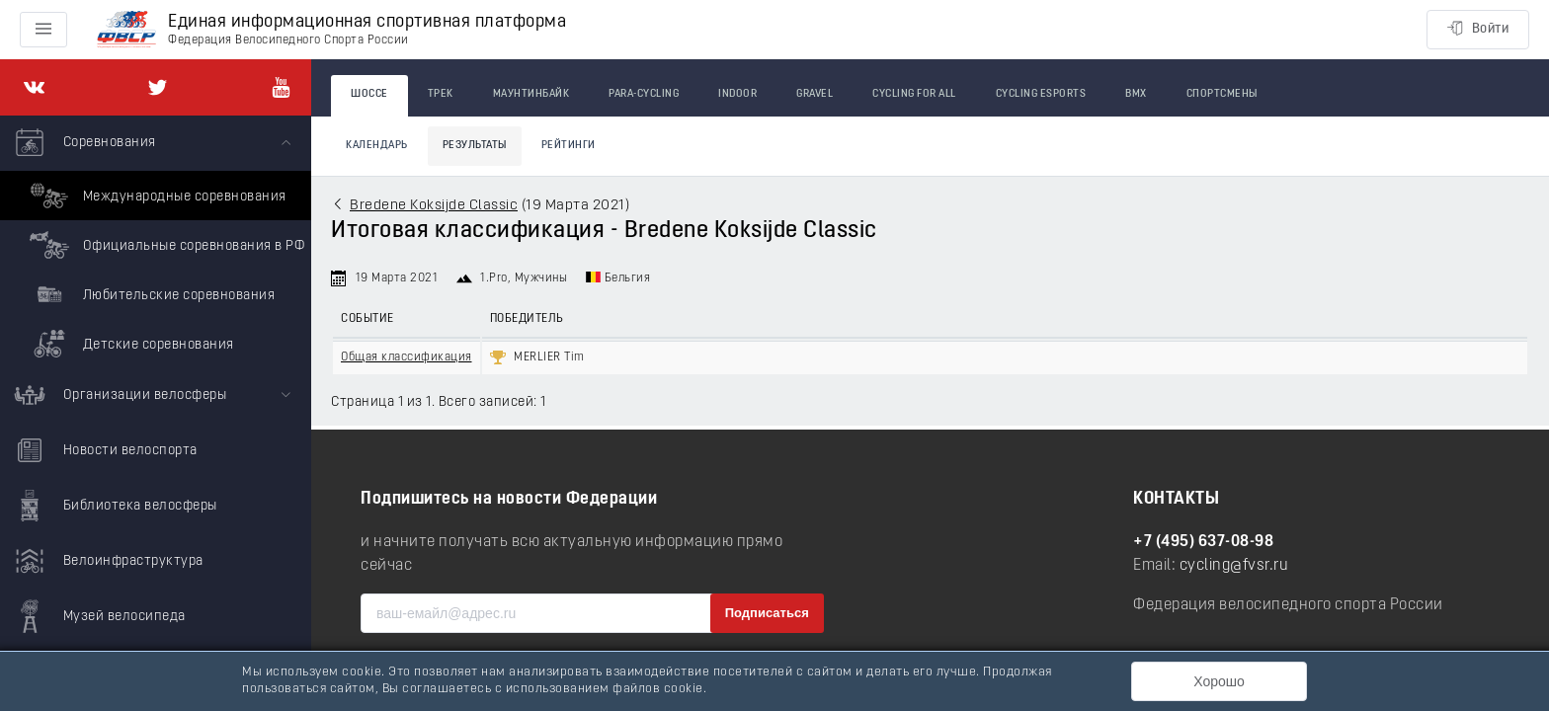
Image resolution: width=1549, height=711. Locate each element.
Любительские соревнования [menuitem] (150, 294)
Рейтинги (568, 145)
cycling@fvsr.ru (1234, 566)
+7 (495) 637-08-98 (1203, 542)
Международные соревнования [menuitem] (155, 195)
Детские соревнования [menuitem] (129, 343)
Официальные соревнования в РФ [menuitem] (164, 245)
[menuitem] (155, 242)
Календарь (377, 145)
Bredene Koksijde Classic (434, 205)
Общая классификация (406, 357)
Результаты (475, 145)
